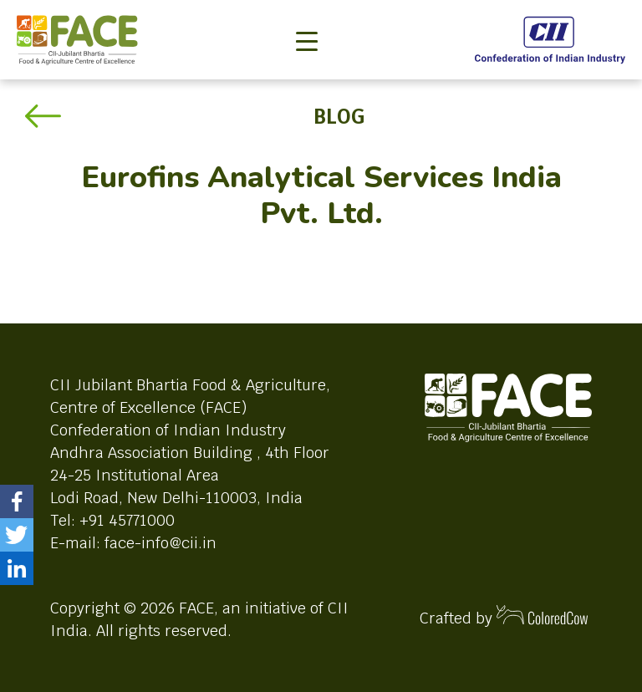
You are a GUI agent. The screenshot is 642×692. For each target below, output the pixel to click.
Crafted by (504, 616)
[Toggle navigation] (307, 13)
